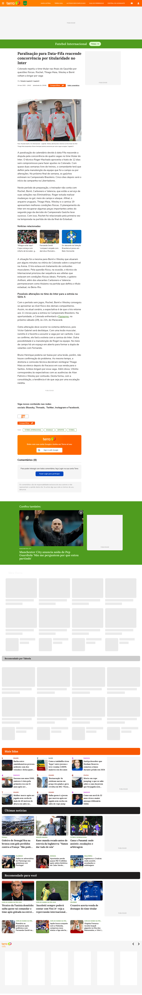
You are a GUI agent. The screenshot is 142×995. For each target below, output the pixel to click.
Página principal (13, 3)
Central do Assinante (116, 3)
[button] (49, 450)
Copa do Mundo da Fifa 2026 (12, 902)
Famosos (86, 758)
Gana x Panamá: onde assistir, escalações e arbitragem (82, 843)
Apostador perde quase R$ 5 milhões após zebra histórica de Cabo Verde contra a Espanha (58, 861)
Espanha (53, 856)
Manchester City (25, 549)
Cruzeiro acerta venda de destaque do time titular (84, 907)
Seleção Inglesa (41, 837)
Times (95, 44)
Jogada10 (49, 430)
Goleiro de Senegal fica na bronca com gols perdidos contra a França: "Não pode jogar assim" (16, 844)
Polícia (86, 775)
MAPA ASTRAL (46, 3)
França (4, 837)
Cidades (16, 758)
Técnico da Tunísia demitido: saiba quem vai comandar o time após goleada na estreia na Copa (18, 909)
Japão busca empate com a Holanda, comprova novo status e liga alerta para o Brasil (59, 926)
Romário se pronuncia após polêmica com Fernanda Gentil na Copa (24, 926)
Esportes (60, 430)
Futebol (72, 430)
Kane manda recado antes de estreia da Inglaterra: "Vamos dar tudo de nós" (52, 843)
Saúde (50, 758)
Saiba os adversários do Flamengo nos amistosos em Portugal (25, 861)
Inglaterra (88, 856)
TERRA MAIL (59, 3)
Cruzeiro (73, 902)
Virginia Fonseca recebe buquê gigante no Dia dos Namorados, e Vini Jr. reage (93, 926)
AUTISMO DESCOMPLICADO (76, 3)
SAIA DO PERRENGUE (96, 3)
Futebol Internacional (33, 430)
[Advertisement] (122, 861)
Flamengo (63, 316)
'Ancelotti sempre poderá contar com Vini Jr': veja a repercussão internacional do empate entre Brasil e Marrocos (50, 909)
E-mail (132, 3)
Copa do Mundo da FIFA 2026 (25, 3)
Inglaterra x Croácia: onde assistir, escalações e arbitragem (93, 861)
